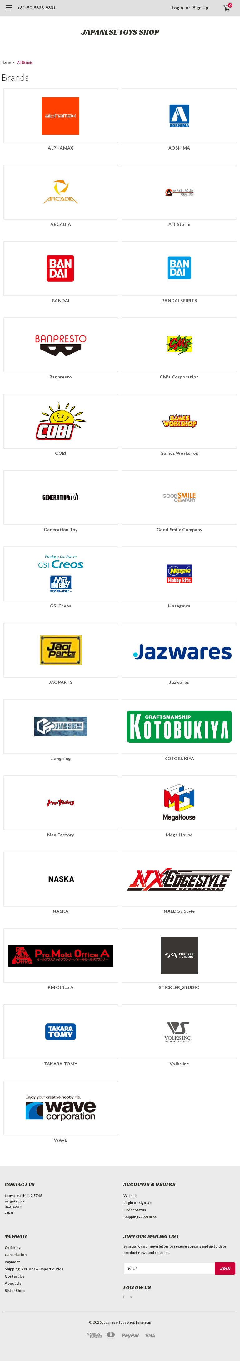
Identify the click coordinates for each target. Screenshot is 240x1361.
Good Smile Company (179, 529)
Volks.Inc (179, 1063)
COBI (60, 453)
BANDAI (61, 300)
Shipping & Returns (140, 1217)
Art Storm (179, 224)
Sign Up (200, 7)
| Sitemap (143, 1322)
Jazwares (179, 682)
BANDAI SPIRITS (179, 300)
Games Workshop (179, 453)
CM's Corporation (179, 376)
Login (177, 7)
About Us (13, 1283)
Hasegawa (179, 605)
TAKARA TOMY (61, 1063)
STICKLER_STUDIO (179, 987)
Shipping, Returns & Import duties (34, 1269)
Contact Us (14, 1276)
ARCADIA (60, 224)
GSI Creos (60, 605)
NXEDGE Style (179, 911)
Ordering (13, 1247)
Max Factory (60, 834)
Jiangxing (61, 758)
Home (6, 62)
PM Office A (60, 987)
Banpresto (60, 376)
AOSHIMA (179, 147)
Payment (12, 1261)
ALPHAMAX (60, 147)
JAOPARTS (60, 682)
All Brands (25, 62)
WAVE (60, 1140)
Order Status (134, 1209)
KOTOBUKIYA (179, 758)
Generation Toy (61, 529)
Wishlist (130, 1195)
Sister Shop (15, 1290)
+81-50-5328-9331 (36, 7)
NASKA (60, 911)
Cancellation (16, 1254)
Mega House (179, 834)
